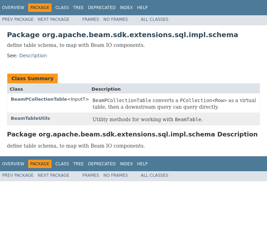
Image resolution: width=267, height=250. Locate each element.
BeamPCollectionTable (39, 99)
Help (142, 7)
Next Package (54, 19)
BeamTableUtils (30, 118)
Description (33, 55)
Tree (78, 7)
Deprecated (102, 7)
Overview (13, 7)
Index (126, 7)
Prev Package (18, 19)
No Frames (115, 19)
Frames (90, 19)
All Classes (154, 19)
